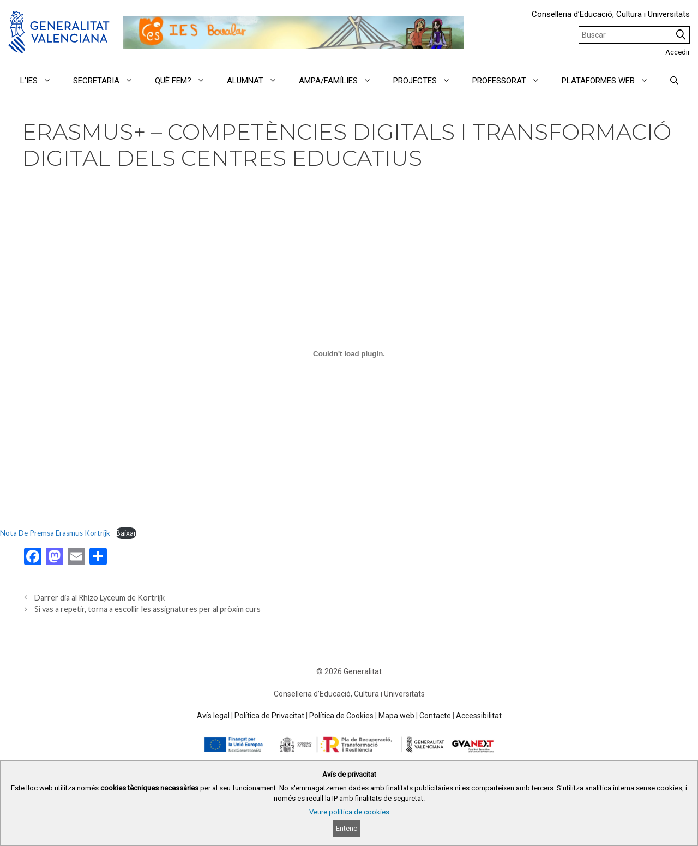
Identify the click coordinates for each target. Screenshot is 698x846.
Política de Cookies (341, 715)
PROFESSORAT (511, 80)
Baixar (126, 533)
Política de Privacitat (269, 715)
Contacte (435, 715)
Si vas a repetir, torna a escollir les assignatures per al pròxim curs (147, 609)
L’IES (41, 80)
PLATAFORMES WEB (610, 80)
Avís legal (213, 715)
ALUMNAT (257, 80)
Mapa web (396, 715)
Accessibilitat (479, 715)
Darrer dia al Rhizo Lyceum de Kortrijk (99, 597)
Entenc (346, 828)
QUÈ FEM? (185, 80)
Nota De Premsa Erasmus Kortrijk (55, 533)
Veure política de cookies (349, 812)
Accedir (677, 52)
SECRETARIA (108, 80)
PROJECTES (427, 80)
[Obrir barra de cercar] (674, 80)
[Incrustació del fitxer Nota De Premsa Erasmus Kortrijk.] (349, 353)
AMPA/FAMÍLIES (340, 80)
